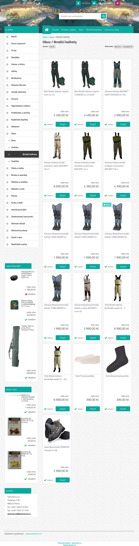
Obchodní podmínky (94, 29)
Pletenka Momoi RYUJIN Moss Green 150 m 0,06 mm (27, 274)
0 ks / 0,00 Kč (127, 3)
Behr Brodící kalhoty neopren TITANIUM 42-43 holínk (86, 93)
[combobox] (118, 46)
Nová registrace (103, 3)
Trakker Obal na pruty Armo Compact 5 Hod (27, 328)
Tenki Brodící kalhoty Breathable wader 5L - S (115, 306)
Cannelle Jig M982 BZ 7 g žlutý (26, 454)
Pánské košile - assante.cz (69, 542)
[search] (103, 16)
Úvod (45, 37)
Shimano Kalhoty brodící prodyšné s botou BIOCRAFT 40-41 (56, 166)
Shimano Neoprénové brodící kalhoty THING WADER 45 (86, 235)
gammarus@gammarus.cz (19, 513)
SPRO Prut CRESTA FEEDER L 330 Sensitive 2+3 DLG (28, 398)
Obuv (51, 37)
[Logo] (23, 16)
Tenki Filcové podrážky (84, 376)
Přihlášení (84, 3)
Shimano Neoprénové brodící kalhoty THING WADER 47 (56, 306)
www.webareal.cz (34, 533)
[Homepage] (48, 29)
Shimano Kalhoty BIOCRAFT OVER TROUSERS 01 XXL (116, 93)
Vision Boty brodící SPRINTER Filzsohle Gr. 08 (56, 449)
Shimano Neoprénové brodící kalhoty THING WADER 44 (56, 235)
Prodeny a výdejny (68, 29)
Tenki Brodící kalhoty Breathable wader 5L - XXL (55, 377)
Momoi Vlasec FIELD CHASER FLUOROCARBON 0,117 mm (28, 303)
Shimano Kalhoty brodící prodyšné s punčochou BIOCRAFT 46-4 (115, 166)
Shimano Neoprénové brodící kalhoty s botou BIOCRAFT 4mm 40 (86, 308)
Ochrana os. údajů (112, 29)
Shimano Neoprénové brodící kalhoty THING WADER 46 (117, 235)
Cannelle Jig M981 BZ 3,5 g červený (27, 420)
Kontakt (55, 29)
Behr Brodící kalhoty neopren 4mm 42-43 (56, 93)
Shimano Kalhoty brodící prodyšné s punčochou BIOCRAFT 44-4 (84, 166)
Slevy (81, 29)
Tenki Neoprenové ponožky (117, 376)
